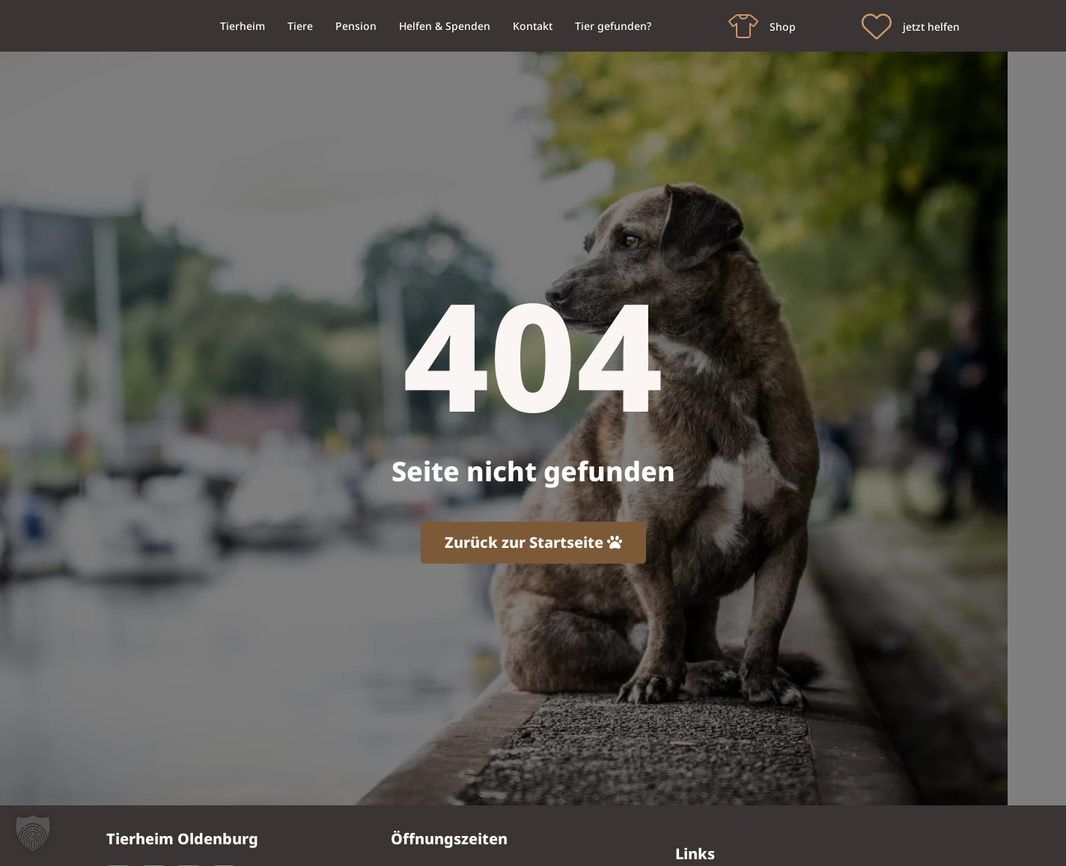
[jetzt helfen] (877, 26)
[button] (33, 833)
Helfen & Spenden (444, 26)
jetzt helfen (931, 26)
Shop (783, 26)
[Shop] (743, 26)
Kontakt (532, 26)
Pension (356, 26)
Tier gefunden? (613, 26)
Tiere (300, 26)
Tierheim (242, 26)
